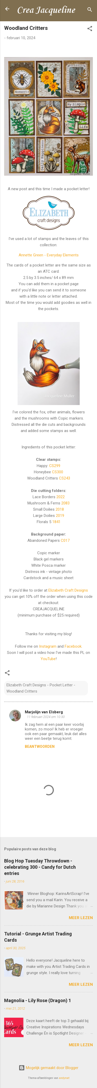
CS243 (64, 478)
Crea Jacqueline (46, 10)
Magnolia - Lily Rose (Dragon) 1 (37, 1000)
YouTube (48, 658)
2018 (60, 509)
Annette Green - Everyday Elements (49, 255)
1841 (56, 521)
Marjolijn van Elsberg (44, 712)
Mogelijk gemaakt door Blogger (48, 1067)
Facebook (73, 646)
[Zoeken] (90, 10)
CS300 (57, 472)
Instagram (47, 646)
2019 (60, 515)
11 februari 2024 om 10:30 (46, 717)
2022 (60, 497)
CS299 (54, 465)
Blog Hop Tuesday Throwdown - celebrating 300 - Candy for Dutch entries (40, 867)
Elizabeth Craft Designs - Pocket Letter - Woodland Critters (40, 688)
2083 (65, 503)
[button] (90, 29)
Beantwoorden (40, 746)
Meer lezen (81, 917)
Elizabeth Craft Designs (68, 590)
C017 (65, 540)
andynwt (64, 1078)
